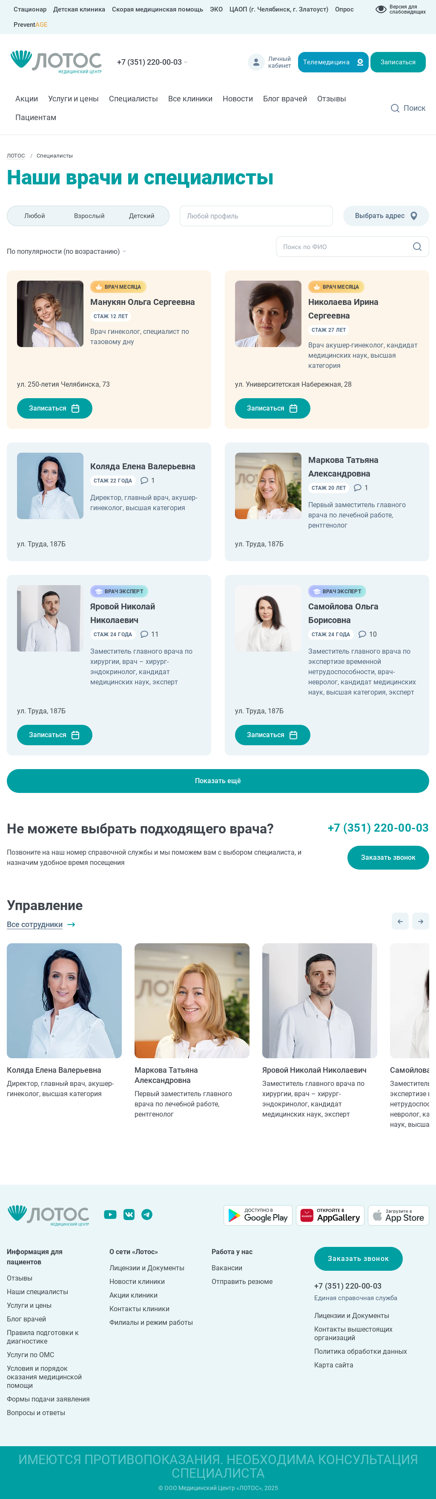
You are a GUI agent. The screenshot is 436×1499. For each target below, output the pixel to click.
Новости (238, 98)
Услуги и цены (73, 98)
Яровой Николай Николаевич (314, 1069)
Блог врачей (285, 98)
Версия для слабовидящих (408, 9)
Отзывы (331, 98)
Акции (26, 98)
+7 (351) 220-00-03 (149, 61)
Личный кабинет (279, 62)
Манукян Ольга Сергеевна (142, 302)
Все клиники (190, 98)
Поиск (415, 107)
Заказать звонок (388, 857)
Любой (34, 216)
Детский (142, 216)
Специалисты (133, 98)
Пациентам (35, 117)
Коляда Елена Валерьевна (142, 466)
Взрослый (89, 216)
